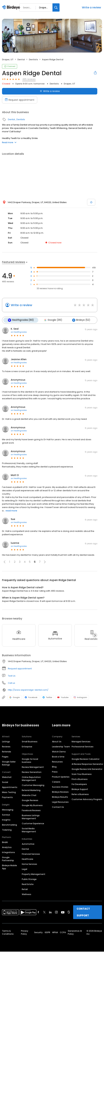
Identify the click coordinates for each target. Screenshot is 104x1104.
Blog (54, 766)
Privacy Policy (24, 932)
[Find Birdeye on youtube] (62, 912)
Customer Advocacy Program (87, 799)
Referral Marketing (31, 790)
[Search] (56, 7)
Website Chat (29, 795)
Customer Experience (33, 823)
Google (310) (52, 320)
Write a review (91, 7)
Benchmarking (9, 824)
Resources (57, 761)
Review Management (33, 766)
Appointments (9, 787)
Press (55, 771)
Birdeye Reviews (60, 791)
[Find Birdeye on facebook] (38, 912)
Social (5, 782)
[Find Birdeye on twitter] (44, 912)
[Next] (94, 635)
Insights (6, 819)
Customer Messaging (33, 785)
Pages (5, 756)
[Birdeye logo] (11, 7)
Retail (25, 889)
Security (38, 932)
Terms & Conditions (8, 932)
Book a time (58, 756)
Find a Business (80, 779)
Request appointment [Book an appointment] (19, 100)
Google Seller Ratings (9, 763)
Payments (7, 797)
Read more (9, 142)
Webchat (7, 777)
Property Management (33, 874)
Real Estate (28, 884)
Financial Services (31, 853)
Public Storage (29, 879)
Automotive (28, 843)
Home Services (29, 863)
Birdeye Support (80, 789)
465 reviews (29, 79)
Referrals (6, 751)
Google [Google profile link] (14, 697)
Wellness (26, 894)
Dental (21, 59)
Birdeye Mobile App (9, 867)
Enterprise (27, 746)
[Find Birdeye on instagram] (56, 912)
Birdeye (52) (80, 320)
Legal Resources (60, 801)
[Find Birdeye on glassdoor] (69, 912)
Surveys (6, 814)
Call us (11, 682)
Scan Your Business (82, 774)
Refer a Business (80, 794)
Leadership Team (61, 746)
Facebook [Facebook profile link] (31, 697)
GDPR (47, 932)
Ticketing (7, 829)
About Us (56, 741)
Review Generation (31, 772)
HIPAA (55, 932)
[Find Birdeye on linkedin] (50, 912)
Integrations (8, 852)
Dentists (33, 59)
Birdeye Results (60, 796)
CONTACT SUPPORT (83, 912)
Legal (24, 869)
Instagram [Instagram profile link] (80, 697)
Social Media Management (29, 830)
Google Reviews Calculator (85, 758)
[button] (4, 561)
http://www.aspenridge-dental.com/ (28, 689)
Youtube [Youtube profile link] (62, 697)
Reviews (6, 746)
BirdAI (5, 842)
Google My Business (32, 805)
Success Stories (60, 786)
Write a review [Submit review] (50, 91)
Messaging (7, 809)
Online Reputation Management (31, 778)
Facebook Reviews (31, 810)
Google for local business (30, 760)
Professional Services (82, 746)
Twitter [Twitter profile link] (47, 697)
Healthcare (27, 858)
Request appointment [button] (20, 668)
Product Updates (60, 776)
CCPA (63, 932)
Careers (56, 781)
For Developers (79, 784)
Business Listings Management (31, 817)
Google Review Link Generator (87, 768)
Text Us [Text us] (11, 675)
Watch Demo (59, 751)
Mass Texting (9, 792)
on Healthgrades (19, 331)
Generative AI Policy (75, 932)
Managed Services (81, 741)
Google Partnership (8, 859)
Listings (6, 741)
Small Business (29, 741)
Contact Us (58, 806)
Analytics (7, 847)
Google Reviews (30, 800)
